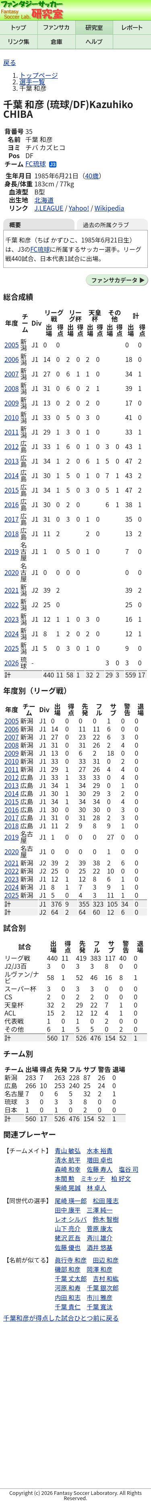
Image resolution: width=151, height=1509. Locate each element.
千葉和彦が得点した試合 (38, 1318)
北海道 (44, 200)
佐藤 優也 (68, 1247)
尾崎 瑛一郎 (71, 1200)
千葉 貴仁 (68, 1306)
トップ (19, 28)
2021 (11, 590)
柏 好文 (121, 1178)
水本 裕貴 (99, 1150)
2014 (11, 475)
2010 (11, 417)
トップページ (38, 75)
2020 (11, 572)
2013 (11, 461)
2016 (11, 504)
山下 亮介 (68, 1228)
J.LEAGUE (48, 208)
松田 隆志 (106, 1200)
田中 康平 (68, 1209)
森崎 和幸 (68, 1168)
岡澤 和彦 (99, 1268)
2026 (11, 662)
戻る (9, 62)
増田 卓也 (99, 1159)
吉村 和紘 (106, 1278)
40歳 (92, 175)
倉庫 (56, 42)
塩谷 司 (129, 1168)
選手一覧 (32, 81)
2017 (11, 519)
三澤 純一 (99, 1209)
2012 (11, 446)
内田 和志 (68, 1297)
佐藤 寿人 (99, 1168)
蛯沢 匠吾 (68, 1237)
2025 (11, 648)
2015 (11, 490)
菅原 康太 (99, 1228)
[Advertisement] (75, 1406)
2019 (11, 551)
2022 (11, 604)
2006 (11, 359)
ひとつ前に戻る (96, 1318)
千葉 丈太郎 (71, 1278)
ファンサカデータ (114, 280)
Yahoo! (79, 208)
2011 (11, 432)
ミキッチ (93, 1178)
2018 (11, 533)
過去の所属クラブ (106, 224)
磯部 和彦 (68, 1268)
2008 (11, 388)
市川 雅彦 (99, 1297)
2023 (11, 619)
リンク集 (18, 42)
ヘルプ (94, 42)
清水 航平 (68, 1159)
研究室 (94, 28)
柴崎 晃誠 (68, 1187)
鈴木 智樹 (106, 1218)
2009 (11, 403)
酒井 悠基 (99, 1247)
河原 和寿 (68, 1287)
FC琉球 (35, 163)
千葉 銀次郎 (102, 1287)
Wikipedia (109, 208)
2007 (11, 373)
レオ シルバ (71, 1218)
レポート (132, 28)
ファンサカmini (56, 27)
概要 (15, 224)
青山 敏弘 (68, 1150)
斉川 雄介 (99, 1237)
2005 (11, 344)
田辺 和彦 (106, 1259)
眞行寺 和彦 (71, 1259)
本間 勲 (64, 1178)
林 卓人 (96, 1187)
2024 (11, 633)
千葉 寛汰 (99, 1306)
